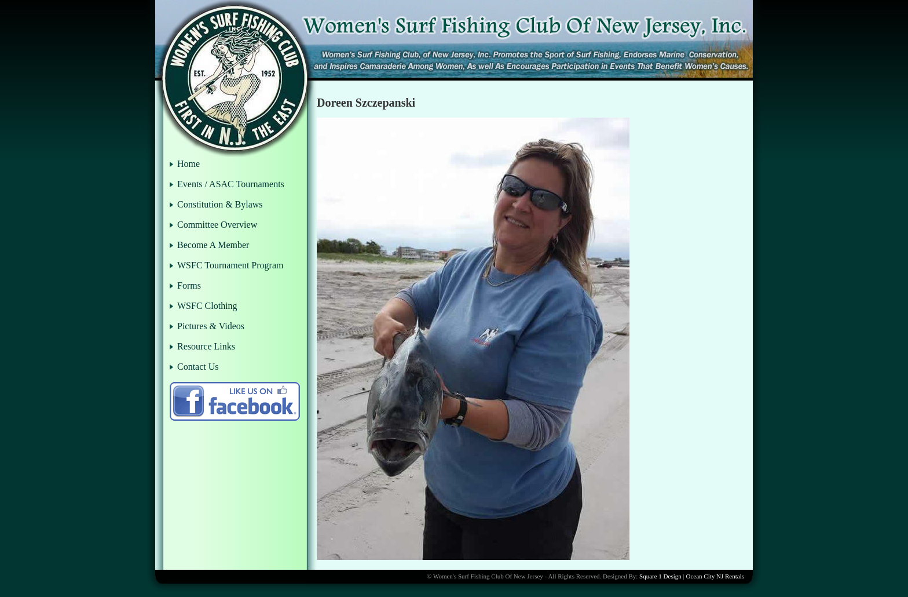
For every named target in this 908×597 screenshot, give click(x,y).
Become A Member (213, 245)
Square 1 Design (660, 576)
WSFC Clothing (207, 306)
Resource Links (206, 346)
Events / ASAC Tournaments (230, 184)
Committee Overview (217, 225)
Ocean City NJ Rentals (715, 576)
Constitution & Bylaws (220, 204)
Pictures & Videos (210, 326)
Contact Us (198, 367)
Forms (189, 285)
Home (188, 164)
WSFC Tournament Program (230, 265)
